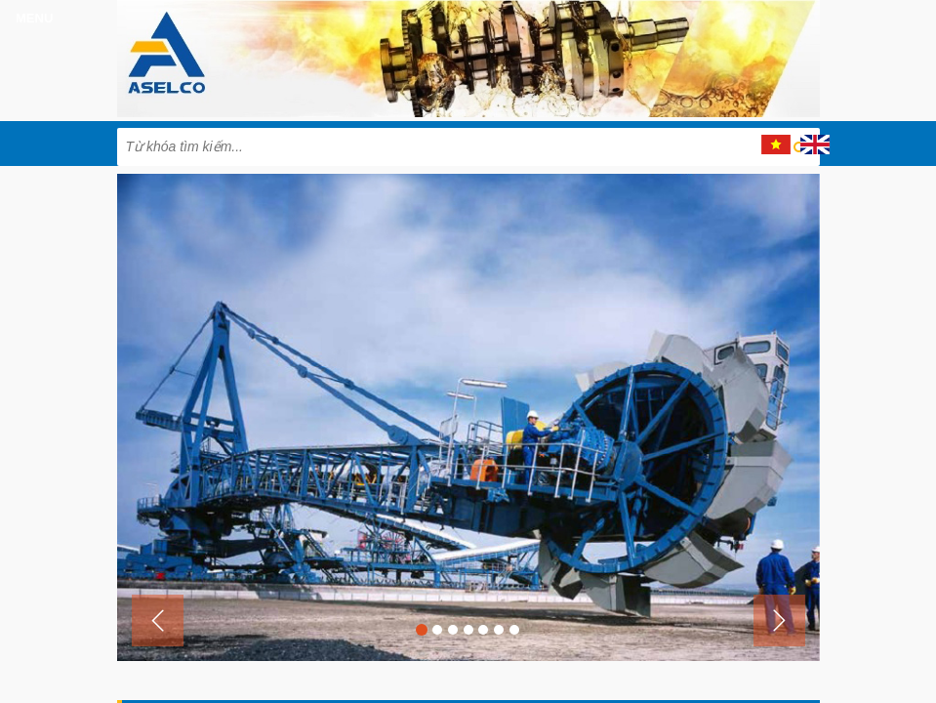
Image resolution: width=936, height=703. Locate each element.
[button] (157, 620)
